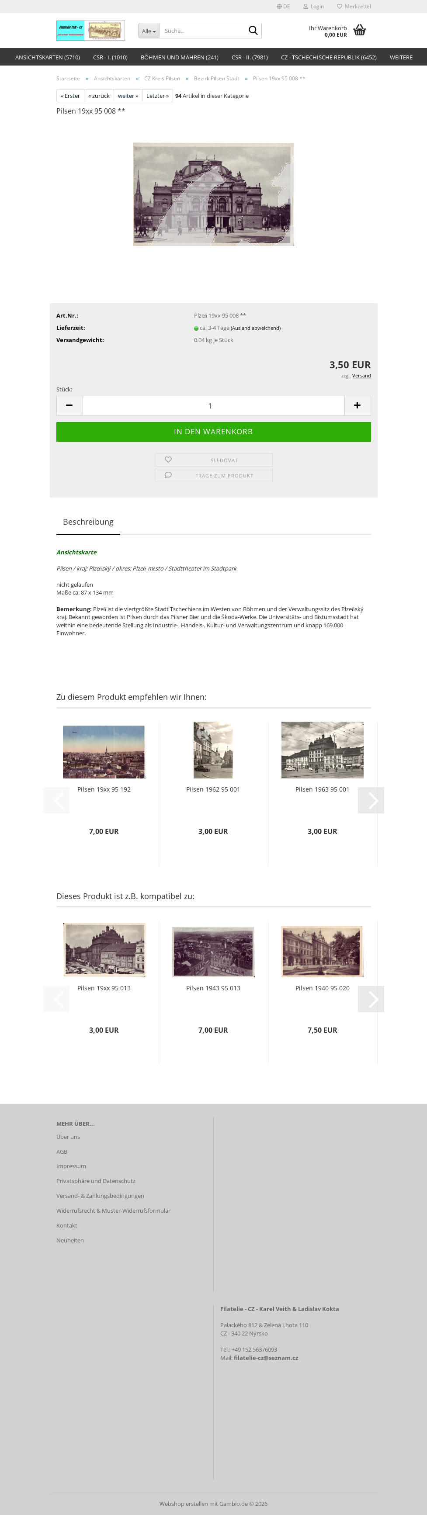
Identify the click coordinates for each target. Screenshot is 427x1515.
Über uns (68, 1137)
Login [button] (313, 6)
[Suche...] (148, 30)
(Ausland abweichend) (256, 328)
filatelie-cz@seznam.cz (266, 1358)
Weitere (401, 57)
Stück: (64, 389)
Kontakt (66, 1225)
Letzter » (157, 96)
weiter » (128, 96)
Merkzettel (354, 6)
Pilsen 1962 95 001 (213, 789)
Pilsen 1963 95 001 (322, 789)
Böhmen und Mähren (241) (180, 57)
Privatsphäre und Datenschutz (95, 1181)
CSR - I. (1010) (110, 57)
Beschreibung (88, 521)
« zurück (99, 96)
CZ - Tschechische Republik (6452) (329, 57)
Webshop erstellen (184, 1504)
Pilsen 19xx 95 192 (104, 789)
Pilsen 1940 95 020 (322, 988)
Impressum (71, 1166)
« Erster (70, 96)
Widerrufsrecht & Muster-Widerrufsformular (113, 1210)
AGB (61, 1151)
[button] (283, 6)
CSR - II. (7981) (250, 57)
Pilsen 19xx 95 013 (104, 988)
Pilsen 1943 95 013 (213, 988)
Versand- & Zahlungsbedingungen (100, 1196)
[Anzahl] (214, 405)
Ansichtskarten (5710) (47, 57)
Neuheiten (70, 1240)
